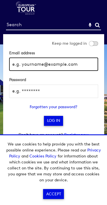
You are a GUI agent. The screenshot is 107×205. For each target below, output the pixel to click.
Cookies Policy (42, 156)
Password (17, 79)
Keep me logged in (69, 44)
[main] (53, 89)
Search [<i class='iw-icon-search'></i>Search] (97, 25)
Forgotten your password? (53, 106)
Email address (22, 53)
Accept (53, 194)
